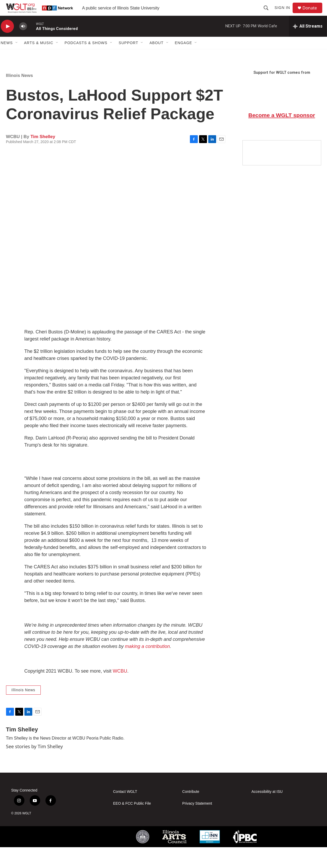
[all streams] (307, 38)
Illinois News (19, 87)
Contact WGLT (125, 803)
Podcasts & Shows (86, 55)
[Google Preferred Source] (282, 164)
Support (128, 55)
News (7, 55)
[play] (7, 38)
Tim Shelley (42, 148)
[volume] (23, 38)
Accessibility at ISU (267, 803)
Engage (183, 55)
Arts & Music (38, 55)
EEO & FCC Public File (132, 815)
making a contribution (147, 658)
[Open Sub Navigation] (17, 55)
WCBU (120, 682)
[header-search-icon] (268, 13)
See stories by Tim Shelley (34, 758)
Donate (313, 14)
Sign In (284, 14)
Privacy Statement (197, 815)
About (156, 55)
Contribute (190, 803)
